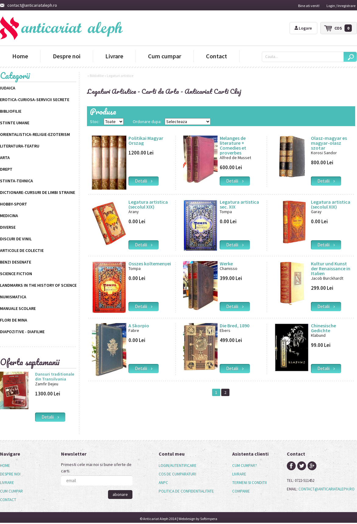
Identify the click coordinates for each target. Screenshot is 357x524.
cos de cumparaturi (177, 474)
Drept (6, 169)
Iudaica (7, 88)
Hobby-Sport (13, 204)
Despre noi (67, 56)
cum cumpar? (244, 465)
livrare (239, 474)
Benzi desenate (15, 262)
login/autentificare (178, 465)
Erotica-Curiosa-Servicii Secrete (34, 99)
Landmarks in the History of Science (38, 285)
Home (20, 56)
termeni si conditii (249, 482)
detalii (50, 417)
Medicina (9, 215)
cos (343, 28)
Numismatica (13, 297)
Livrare (114, 56)
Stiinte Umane (14, 123)
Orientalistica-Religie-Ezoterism (35, 134)
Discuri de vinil (16, 239)
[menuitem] (11, 465)
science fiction (16, 273)
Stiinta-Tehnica (16, 181)
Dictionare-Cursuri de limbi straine (37, 192)
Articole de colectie (22, 250)
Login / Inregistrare (340, 5)
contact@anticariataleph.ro (28, 5)
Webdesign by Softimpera (198, 518)
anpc (163, 482)
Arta (5, 157)
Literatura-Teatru (19, 146)
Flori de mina (13, 320)
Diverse (8, 227)
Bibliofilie (10, 111)
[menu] (11, 482)
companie (241, 491)
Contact (216, 56)
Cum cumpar (164, 56)
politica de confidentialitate (186, 491)
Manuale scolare (18, 308)
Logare (303, 28)
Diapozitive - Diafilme (22, 331)
